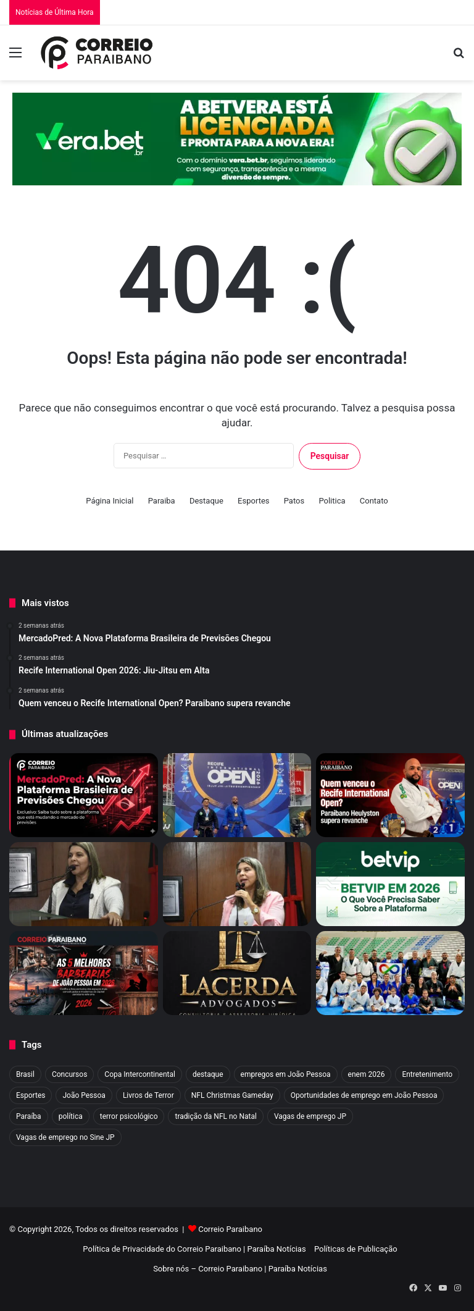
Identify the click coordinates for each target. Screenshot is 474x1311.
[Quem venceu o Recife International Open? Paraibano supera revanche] (390, 795)
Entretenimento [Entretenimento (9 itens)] (427, 1074)
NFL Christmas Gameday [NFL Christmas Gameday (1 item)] (232, 1095)
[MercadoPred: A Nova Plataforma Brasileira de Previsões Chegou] (83, 795)
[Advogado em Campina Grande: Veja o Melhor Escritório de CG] (237, 973)
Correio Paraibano (230, 1229)
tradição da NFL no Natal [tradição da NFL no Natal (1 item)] (215, 1116)
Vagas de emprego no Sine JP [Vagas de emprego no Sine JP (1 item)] (65, 1137)
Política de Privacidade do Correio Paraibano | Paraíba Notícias (194, 1249)
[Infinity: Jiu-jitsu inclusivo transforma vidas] (390, 973)
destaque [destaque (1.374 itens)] (208, 1074)
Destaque (206, 500)
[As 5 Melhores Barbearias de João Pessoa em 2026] (83, 973)
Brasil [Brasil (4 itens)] (25, 1074)
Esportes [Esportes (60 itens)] (30, 1095)
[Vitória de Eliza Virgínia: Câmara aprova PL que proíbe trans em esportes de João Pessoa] (237, 884)
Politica (331, 500)
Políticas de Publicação (355, 1249)
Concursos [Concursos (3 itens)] (69, 1074)
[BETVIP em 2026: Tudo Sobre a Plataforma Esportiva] (390, 884)
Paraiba (161, 500)
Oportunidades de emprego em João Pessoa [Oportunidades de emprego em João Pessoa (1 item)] (364, 1095)
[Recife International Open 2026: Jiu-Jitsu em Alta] (237, 795)
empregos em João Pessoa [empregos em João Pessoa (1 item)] (286, 1074)
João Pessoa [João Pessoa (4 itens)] (83, 1095)
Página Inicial (109, 500)
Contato (374, 500)
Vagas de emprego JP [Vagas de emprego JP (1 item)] (310, 1116)
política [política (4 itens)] (71, 1116)
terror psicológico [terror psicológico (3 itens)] (129, 1116)
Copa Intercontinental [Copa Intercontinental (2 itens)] (139, 1074)
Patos (294, 500)
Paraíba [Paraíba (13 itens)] (28, 1116)
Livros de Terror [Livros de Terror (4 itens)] (148, 1095)
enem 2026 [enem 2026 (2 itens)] (366, 1074)
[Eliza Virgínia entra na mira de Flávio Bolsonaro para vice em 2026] (83, 884)
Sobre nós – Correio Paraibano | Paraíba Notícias (240, 1268)
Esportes (253, 500)
